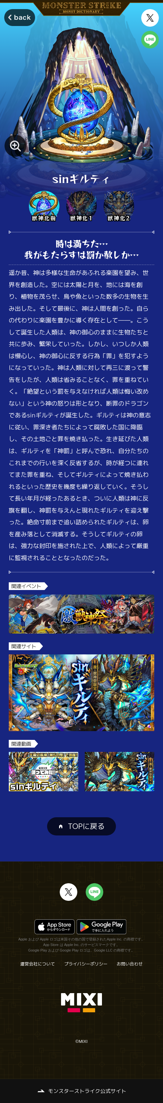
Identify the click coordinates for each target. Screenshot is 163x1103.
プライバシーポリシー (85, 964)
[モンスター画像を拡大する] (15, 146)
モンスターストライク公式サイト (87, 1091)
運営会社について (37, 964)
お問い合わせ (130, 964)
